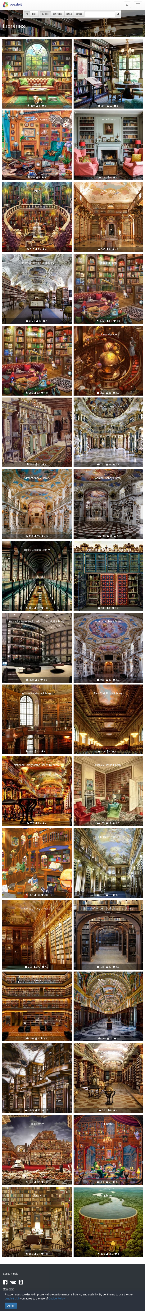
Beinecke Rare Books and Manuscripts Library (36, 621)
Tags (20, 19)
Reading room (108, 262)
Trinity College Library (37, 549)
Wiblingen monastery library (108, 406)
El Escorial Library (108, 980)
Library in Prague (108, 836)
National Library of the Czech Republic (37, 765)
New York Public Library (108, 693)
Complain (8, 1289)
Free (34, 14)
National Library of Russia (36, 908)
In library (37, 836)
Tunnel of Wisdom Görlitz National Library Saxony (108, 910)
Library (37, 47)
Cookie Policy (56, 1298)
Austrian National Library (36, 693)
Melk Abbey (108, 191)
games (79, 14)
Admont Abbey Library (37, 478)
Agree (10, 1305)
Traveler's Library (36, 119)
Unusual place (108, 334)
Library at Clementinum (108, 1052)
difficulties (57, 14)
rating (69, 14)
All (27, 14)
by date (45, 14)
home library (108, 47)
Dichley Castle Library (108, 765)
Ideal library (37, 1123)
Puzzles (8, 19)
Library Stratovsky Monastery (36, 262)
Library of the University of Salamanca (108, 549)
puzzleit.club (12, 1298)
